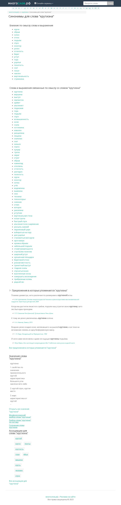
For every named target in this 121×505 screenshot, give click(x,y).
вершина (18, 94)
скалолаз (18, 138)
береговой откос (21, 260)
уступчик (18, 213)
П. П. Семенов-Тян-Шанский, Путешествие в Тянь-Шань (33, 313)
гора (16, 59)
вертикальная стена (23, 216)
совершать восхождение (25, 276)
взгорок (17, 207)
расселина (18, 210)
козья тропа (19, 218)
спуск (16, 43)
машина (19, 460)
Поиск (110, 3)
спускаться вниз (21, 271)
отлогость (18, 51)
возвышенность (21, 119)
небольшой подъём (23, 246)
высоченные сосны (22, 273)
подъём (17, 40)
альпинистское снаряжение (26, 224)
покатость (19, 65)
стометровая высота (23, 249)
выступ (17, 97)
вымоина (18, 191)
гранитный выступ (22, 265)
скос (16, 193)
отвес (16, 205)
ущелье (17, 62)
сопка (16, 182)
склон (16, 35)
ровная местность (22, 262)
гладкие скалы (20, 268)
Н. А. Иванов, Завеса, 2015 (23, 322)
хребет (17, 102)
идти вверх (19, 240)
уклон (16, 48)
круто (18, 443)
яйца (26, 454)
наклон (17, 73)
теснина (17, 196)
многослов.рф (14, 12)
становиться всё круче (24, 238)
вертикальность (21, 76)
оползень (18, 166)
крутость (19, 449)
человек (19, 470)
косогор (17, 46)
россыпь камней (21, 227)
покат (16, 70)
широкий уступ (21, 254)
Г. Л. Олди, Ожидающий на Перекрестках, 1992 (30, 334)
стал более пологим (23, 251)
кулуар (17, 149)
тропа (17, 152)
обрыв (17, 32)
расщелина (19, 133)
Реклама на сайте (67, 497)
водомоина (19, 188)
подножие (18, 108)
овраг (16, 155)
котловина (19, 127)
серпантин (19, 100)
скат (16, 68)
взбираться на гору (22, 232)
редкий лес (19, 282)
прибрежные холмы (23, 279)
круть (18, 465)
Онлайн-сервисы (43, 3)
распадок (18, 171)
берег (16, 54)
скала (16, 125)
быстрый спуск (20, 221)
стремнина (19, 79)
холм (16, 122)
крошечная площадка (24, 257)
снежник (18, 202)
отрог (16, 158)
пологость (18, 174)
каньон (17, 144)
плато (16, 147)
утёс (16, 185)
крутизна (25, 12)
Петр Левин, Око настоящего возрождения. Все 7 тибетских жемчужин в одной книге (44, 343)
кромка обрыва (21, 243)
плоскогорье (20, 199)
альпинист (19, 105)
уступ (16, 57)
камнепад (18, 163)
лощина (17, 136)
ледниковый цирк (22, 229)
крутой (18, 438)
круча (16, 29)
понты (27, 443)
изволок (18, 130)
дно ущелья (19, 235)
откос (16, 37)
